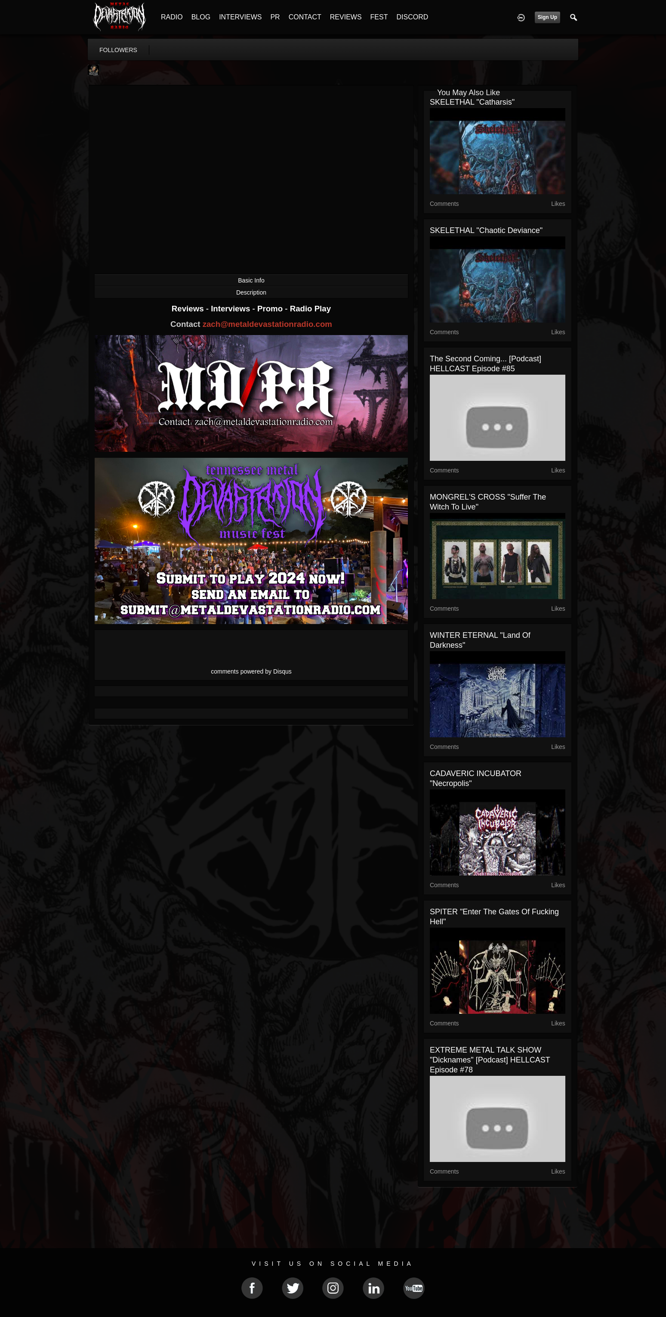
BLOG (200, 17)
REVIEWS (346, 17)
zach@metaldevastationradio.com (267, 324)
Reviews (189, 308)
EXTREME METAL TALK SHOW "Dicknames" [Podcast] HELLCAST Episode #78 (490, 1060)
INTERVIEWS (240, 17)
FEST (379, 17)
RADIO (172, 17)
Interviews (231, 308)
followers (118, 50)
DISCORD (412, 17)
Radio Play (310, 308)
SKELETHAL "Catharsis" (472, 102)
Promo (271, 308)
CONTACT (305, 17)
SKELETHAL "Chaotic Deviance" (486, 230)
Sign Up (547, 17)
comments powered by (251, 671)
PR (275, 17)
